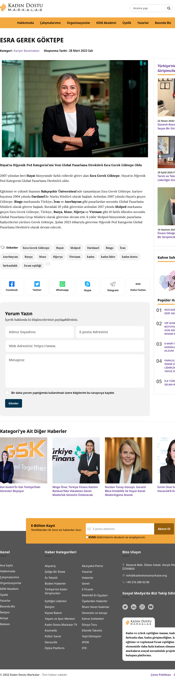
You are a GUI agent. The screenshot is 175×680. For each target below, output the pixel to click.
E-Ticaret (87, 589)
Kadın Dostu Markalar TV (61, 625)
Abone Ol (164, 529)
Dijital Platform (54, 648)
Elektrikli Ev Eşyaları (95, 595)
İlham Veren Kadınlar (95, 607)
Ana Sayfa (6, 565)
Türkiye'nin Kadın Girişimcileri (56, 591)
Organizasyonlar (78, 23)
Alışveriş (50, 566)
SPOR (85, 642)
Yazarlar (143, 23)
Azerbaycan (10, 256)
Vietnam (74, 256)
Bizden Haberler (55, 583)
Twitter (37, 286)
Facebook (12, 286)
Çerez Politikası (161, 675)
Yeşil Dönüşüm (91, 636)
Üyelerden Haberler (94, 601)
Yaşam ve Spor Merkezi (60, 619)
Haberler (87, 578)
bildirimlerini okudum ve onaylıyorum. (116, 537)
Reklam (5, 624)
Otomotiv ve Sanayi (94, 613)
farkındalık (10, 265)
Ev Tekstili (51, 578)
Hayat (60, 247)
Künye (4, 618)
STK (84, 648)
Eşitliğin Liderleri (56, 601)
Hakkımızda (25, 23)
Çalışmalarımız (50, 23)
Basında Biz (163, 23)
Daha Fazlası (138, 286)
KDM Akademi (106, 23)
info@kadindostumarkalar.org (146, 575)
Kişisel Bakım (53, 613)
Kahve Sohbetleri (93, 619)
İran (122, 247)
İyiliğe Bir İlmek (55, 572)
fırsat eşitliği (32, 265)
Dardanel (93, 247)
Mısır (42, 256)
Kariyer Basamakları (27, 51)
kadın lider (108, 256)
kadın (90, 256)
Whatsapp (62, 286)
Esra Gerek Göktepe (36, 247)
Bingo (109, 247)
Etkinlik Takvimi (92, 630)
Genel (85, 583)
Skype (87, 286)
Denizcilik (51, 642)
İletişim (5, 612)
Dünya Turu (89, 625)
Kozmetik (51, 630)
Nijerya (58, 256)
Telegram (113, 286)
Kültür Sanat (53, 636)
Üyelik (126, 23)
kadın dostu (130, 256)
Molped (75, 247)
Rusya (28, 256)
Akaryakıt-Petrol (92, 566)
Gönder (14, 403)
